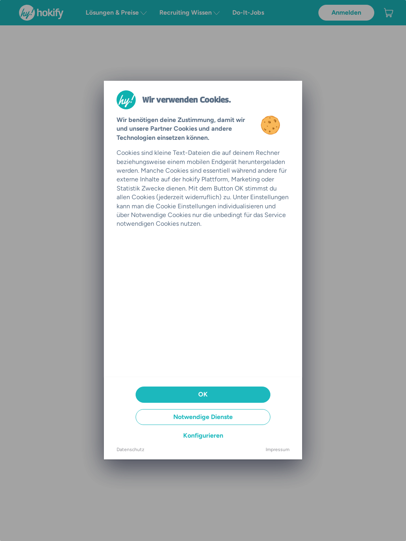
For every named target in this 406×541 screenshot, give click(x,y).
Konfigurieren (203, 435)
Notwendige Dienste (203, 417)
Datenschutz (130, 449)
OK (203, 394)
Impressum (277, 449)
